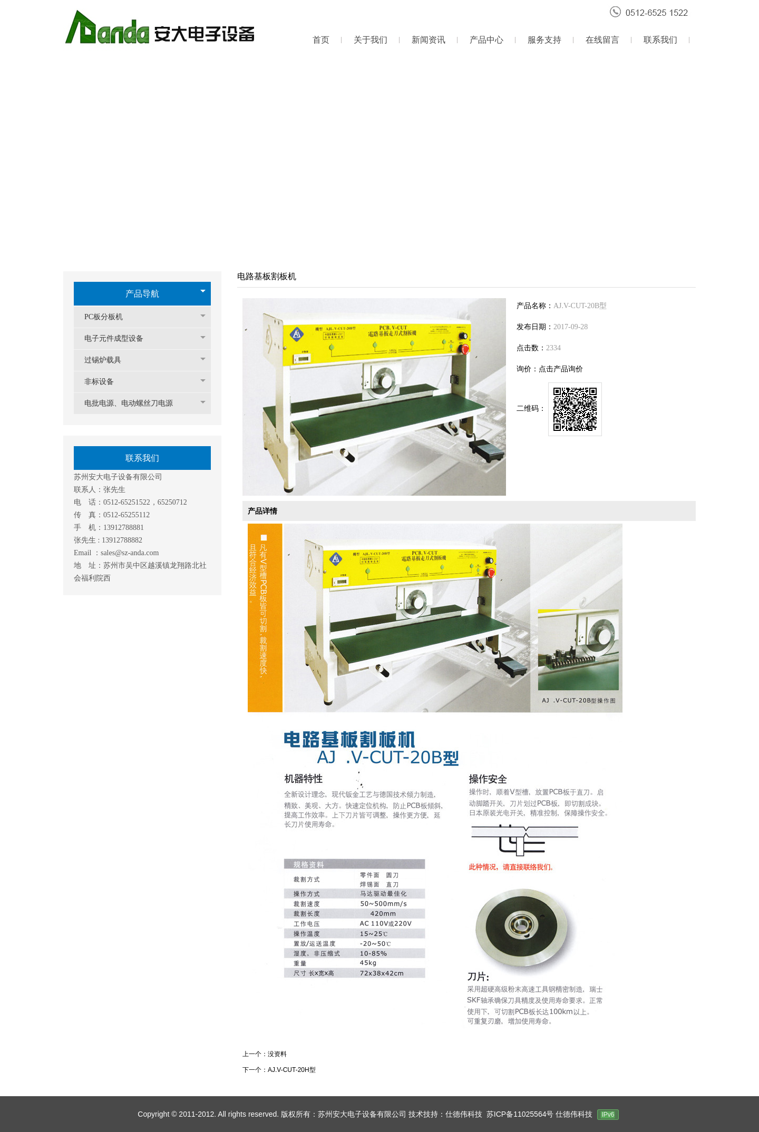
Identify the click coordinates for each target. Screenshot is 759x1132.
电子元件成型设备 (119, 338)
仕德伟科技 (574, 1114)
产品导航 (142, 293)
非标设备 (104, 382)
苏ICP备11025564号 (521, 1114)
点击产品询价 (561, 369)
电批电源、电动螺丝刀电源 (133, 403)
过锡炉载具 (108, 360)
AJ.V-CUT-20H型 (292, 1070)
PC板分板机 (108, 317)
